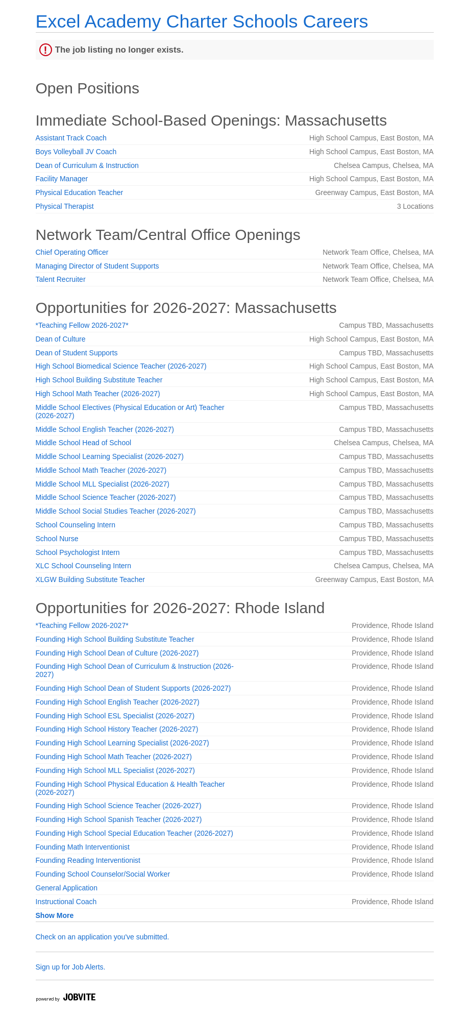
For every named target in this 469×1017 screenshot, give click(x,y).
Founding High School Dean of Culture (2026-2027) (117, 653)
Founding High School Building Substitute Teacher (115, 639)
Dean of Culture (61, 339)
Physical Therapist (65, 206)
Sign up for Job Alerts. (71, 967)
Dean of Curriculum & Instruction (87, 165)
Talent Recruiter (61, 279)
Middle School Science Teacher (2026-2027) (106, 497)
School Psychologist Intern (78, 552)
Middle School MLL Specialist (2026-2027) (103, 484)
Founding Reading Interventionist (88, 860)
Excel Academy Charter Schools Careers (202, 21)
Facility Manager (62, 179)
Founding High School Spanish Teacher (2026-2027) (119, 819)
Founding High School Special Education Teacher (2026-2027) (134, 833)
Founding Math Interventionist (83, 847)
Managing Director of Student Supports (97, 266)
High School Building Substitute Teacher (99, 380)
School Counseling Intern (75, 525)
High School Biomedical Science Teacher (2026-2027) (121, 366)
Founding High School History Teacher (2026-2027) (117, 729)
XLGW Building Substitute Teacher (90, 579)
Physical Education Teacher (80, 192)
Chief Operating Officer (72, 252)
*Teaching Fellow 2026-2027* (82, 325)
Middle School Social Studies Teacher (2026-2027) (116, 511)
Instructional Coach (66, 902)
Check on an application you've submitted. (102, 937)
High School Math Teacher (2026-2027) (98, 394)
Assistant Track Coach (71, 138)
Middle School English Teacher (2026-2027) (105, 429)
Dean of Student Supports (77, 353)
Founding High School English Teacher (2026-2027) (118, 702)
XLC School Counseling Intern (84, 566)
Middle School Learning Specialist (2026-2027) (110, 456)
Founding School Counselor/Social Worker (103, 874)
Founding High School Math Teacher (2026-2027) (114, 757)
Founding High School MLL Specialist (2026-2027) (115, 770)
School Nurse (57, 539)
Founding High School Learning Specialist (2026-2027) (122, 743)
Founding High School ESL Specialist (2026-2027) (115, 716)
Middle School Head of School (84, 443)
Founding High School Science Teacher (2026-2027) (119, 806)
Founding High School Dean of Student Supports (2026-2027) (133, 688)
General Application (66, 888)
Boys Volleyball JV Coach (76, 152)
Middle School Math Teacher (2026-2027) (101, 470)
